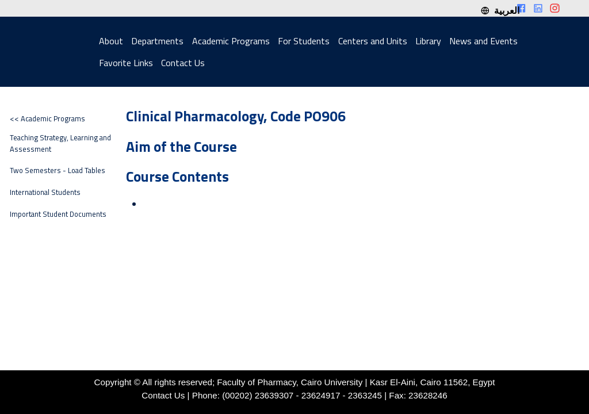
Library (428, 41)
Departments (157, 41)
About (111, 41)
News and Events (483, 41)
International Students (45, 192)
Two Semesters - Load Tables (57, 170)
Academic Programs (231, 41)
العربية (499, 10)
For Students (304, 41)
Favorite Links (126, 63)
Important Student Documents (58, 214)
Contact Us (183, 63)
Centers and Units (372, 41)
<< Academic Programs (47, 118)
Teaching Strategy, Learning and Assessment (60, 143)
